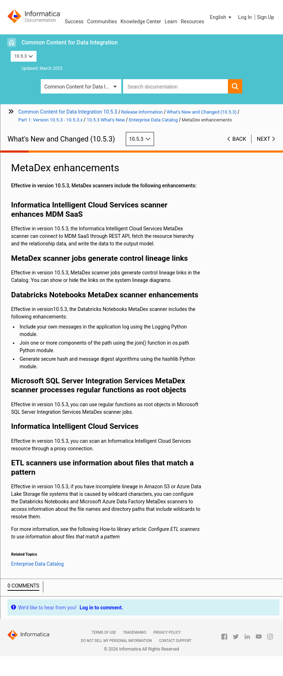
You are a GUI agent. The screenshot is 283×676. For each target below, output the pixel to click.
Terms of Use (104, 632)
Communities (102, 21)
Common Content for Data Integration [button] (82, 87)
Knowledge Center (141, 21)
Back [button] (239, 139)
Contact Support (175, 641)
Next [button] (263, 139)
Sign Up (265, 17)
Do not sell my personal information (116, 641)
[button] (221, 17)
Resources (192, 21)
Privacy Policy (167, 632)
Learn (171, 21)
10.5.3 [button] (23, 56)
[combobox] (175, 86)
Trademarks (134, 632)
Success (74, 21)
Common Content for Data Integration (69, 42)
